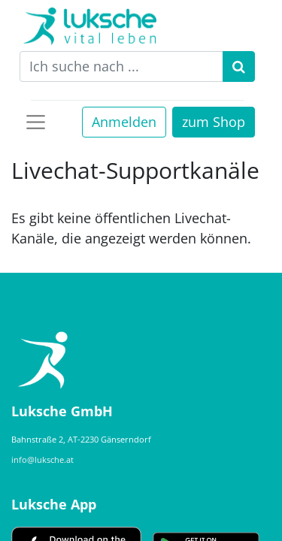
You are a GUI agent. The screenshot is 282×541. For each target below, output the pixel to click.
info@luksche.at (42, 459)
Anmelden (124, 122)
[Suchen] (239, 66)
